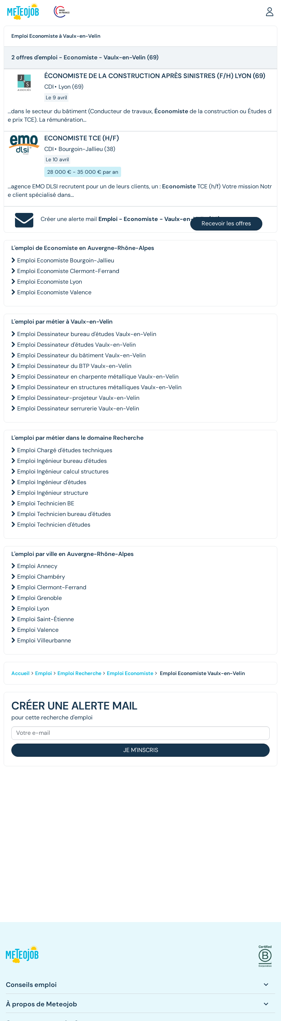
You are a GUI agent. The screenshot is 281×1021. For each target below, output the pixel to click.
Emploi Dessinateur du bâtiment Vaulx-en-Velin (81, 355)
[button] (269, 11)
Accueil (20, 673)
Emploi (43, 673)
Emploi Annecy (37, 566)
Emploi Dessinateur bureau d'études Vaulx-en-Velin (86, 334)
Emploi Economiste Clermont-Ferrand (68, 271)
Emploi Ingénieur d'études (51, 482)
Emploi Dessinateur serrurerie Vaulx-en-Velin (78, 408)
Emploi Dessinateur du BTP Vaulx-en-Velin (74, 366)
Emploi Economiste (130, 673)
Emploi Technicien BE (45, 503)
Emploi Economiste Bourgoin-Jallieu (65, 260)
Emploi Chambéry (41, 576)
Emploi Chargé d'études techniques (64, 450)
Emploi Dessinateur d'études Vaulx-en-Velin (76, 345)
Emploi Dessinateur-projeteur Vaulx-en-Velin (78, 398)
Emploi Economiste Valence (54, 292)
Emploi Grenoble (39, 598)
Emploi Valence (38, 630)
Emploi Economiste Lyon (49, 281)
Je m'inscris (140, 750)
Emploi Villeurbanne (44, 640)
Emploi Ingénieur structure (52, 493)
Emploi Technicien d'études (53, 524)
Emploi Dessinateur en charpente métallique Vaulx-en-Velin (98, 376)
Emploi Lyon (33, 608)
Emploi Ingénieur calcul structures (63, 471)
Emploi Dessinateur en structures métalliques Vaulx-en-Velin (99, 387)
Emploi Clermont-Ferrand (51, 587)
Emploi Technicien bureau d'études (64, 514)
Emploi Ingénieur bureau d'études (62, 461)
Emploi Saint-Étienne (45, 619)
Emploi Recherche (79, 673)
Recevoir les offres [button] (226, 223)
